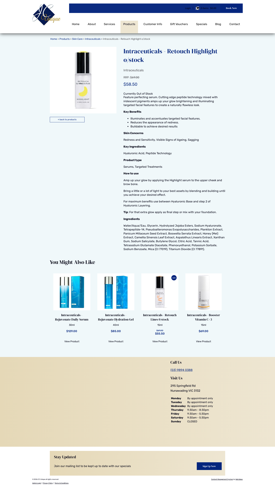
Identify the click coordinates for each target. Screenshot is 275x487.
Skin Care (77, 39)
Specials (201, 22)
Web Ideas (239, 479)
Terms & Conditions (62, 483)
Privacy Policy (48, 483)
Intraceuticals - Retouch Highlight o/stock (126, 39)
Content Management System (222, 479)
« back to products (67, 119)
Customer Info (152, 22)
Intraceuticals (92, 39)
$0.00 (213, 7)
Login (188, 7)
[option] (83, 80)
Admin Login (36, 483)
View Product (71, 341)
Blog (218, 22)
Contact (234, 22)
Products (129, 22)
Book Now (231, 7)
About (92, 22)
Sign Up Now (209, 466)
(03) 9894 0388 (181, 370)
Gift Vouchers (179, 22)
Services (109, 22)
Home (75, 22)
